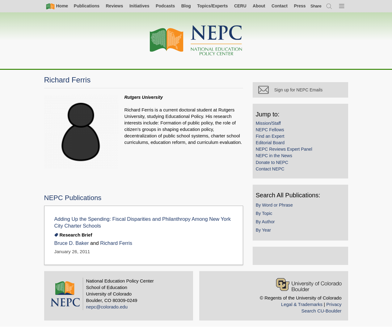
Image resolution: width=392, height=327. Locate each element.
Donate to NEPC (278, 167)
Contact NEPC (276, 174)
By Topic (270, 218)
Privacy (333, 304)
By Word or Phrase (280, 210)
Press (300, 5)
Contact (280, 5)
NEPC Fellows (276, 134)
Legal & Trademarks (301, 304)
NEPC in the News (280, 161)
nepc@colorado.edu (107, 306)
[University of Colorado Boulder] (309, 284)
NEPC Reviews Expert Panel (290, 154)
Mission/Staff (274, 128)
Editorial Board (276, 148)
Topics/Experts (212, 5)
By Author (271, 226)
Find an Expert (276, 141)
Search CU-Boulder (321, 310)
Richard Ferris (116, 243)
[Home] (196, 40)
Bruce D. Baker (71, 243)
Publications (86, 5)
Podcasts (165, 5)
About (259, 5)
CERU (240, 5)
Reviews (114, 5)
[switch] (316, 6)
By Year (269, 235)
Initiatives (139, 5)
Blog (186, 5)
